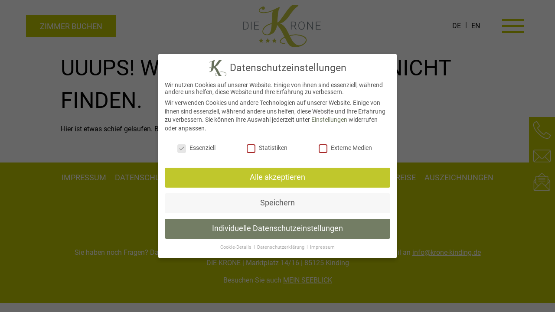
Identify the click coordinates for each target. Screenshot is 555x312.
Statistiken (267, 147)
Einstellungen (329, 119)
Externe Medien (345, 147)
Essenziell (196, 147)
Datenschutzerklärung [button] (281, 247)
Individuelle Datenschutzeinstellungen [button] (277, 228)
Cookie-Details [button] (236, 247)
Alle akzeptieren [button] (277, 177)
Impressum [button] (322, 247)
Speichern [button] (277, 202)
